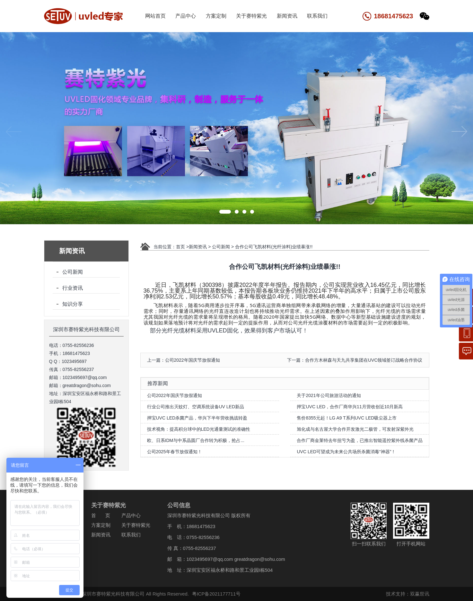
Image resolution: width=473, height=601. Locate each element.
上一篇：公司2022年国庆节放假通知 (183, 360)
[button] (225, 212)
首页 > (182, 246)
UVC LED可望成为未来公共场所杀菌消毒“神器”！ (346, 451)
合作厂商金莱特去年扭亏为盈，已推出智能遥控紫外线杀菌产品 (360, 440)
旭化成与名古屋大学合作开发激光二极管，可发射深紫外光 (355, 429)
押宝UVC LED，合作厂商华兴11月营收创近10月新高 (350, 406)
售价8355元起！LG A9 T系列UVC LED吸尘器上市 (347, 417)
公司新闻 (72, 272)
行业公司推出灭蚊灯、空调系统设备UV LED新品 (195, 406)
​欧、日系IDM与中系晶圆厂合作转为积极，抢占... (195, 440)
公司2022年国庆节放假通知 (174, 395)
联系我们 (317, 16)
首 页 (97, 515)
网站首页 (155, 16)
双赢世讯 (416, 594)
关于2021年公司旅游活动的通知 (329, 395)
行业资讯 (72, 288)
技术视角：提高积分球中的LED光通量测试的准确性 (198, 429)
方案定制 (216, 16)
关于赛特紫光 (251, 16)
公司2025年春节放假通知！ (174, 451)
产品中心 (185, 16)
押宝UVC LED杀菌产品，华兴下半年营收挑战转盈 (197, 417)
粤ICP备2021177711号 (213, 594)
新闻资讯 (287, 16)
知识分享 (72, 304)
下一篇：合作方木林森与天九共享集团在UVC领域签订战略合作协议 (355, 360)
